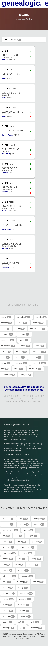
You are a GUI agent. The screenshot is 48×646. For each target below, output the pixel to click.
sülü (21, 622)
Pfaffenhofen (6, 229)
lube (7, 582)
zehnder (36, 628)
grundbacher (27, 547)
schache (24, 610)
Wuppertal (5, 267)
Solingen (5, 248)
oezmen (21, 363)
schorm (26, 616)
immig (36, 559)
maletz (38, 582)
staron (7, 622)
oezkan (36, 357)
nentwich (26, 593)
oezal (13, 39)
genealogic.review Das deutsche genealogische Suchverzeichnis (24, 388)
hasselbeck (9, 553)
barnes (24, 524)
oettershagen (37, 328)
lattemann (9, 576)
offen (19, 369)
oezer (20, 357)
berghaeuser (10, 530)
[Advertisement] (23, 280)
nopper (8, 599)
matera (8, 587)
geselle (37, 541)
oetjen (23, 323)
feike (22, 541)
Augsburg (5, 59)
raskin (7, 605)
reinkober (23, 605)
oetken (38, 323)
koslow (7, 570)
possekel (25, 599)
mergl (23, 587)
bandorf (8, 524)
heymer (27, 553)
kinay (19, 564)
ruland (8, 610)
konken (34, 564)
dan (19, 536)
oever (24, 340)
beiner (39, 524)
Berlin (4, 78)
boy (6, 536)
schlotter (9, 616)
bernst (28, 530)
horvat (8, 559)
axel (23, 518)
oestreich (23, 317)
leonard (27, 576)
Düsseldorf (6, 154)
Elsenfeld (5, 173)
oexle (25, 346)
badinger (39, 518)
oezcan (21, 351)
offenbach (35, 369)
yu (22, 628)
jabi (6, 564)
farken (7, 541)
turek (34, 622)
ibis (22, 559)
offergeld (26, 374)
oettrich (24, 334)
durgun (32, 536)
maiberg (22, 582)
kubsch (23, 570)
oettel (20, 328)
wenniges (8, 628)
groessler (8, 547)
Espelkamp (6, 211)
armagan (8, 518)
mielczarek (9, 593)
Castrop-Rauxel (7, 135)
